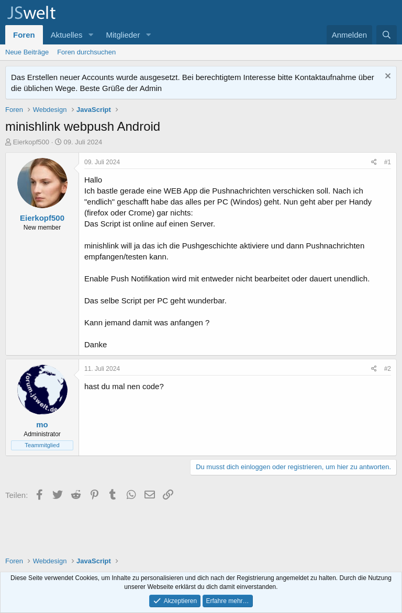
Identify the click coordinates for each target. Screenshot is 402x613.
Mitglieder (123, 34)
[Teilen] (374, 162)
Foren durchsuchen (86, 52)
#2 (387, 368)
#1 (387, 162)
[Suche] (386, 34)
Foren (24, 34)
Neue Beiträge (27, 52)
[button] (90, 34)
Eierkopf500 (31, 142)
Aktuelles (67, 34)
